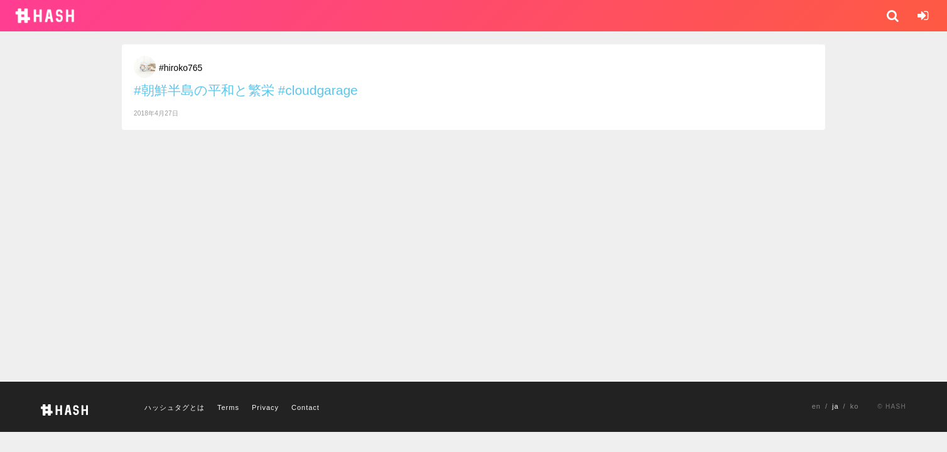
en (816, 406)
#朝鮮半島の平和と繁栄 (204, 90)
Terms (228, 407)
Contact (305, 407)
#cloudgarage (318, 90)
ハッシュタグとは (174, 407)
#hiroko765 (180, 68)
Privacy (265, 407)
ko (854, 406)
